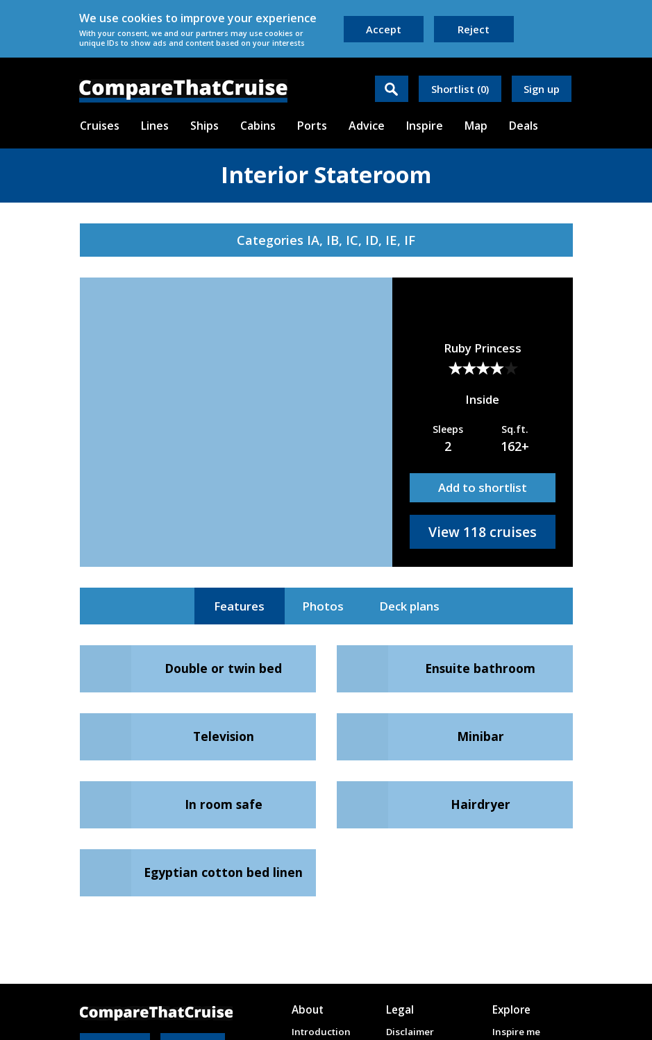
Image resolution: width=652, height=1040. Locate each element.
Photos (323, 606)
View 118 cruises (482, 531)
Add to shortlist (482, 487)
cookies (142, 18)
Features (239, 606)
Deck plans (409, 606)
